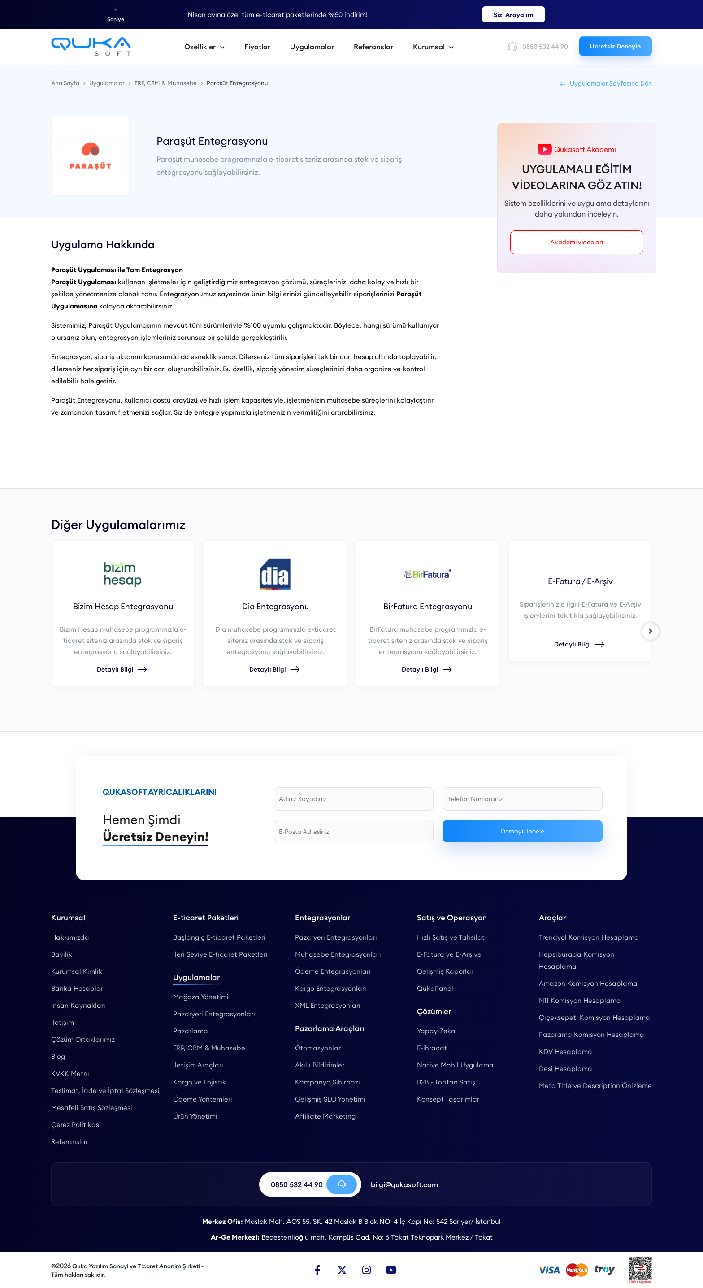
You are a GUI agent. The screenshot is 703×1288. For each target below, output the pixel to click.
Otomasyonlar (318, 1048)
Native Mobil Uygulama (455, 1065)
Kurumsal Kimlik (76, 971)
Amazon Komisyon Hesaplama (588, 983)
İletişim (62, 1022)
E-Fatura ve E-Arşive (449, 954)
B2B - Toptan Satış (446, 1082)
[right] (652, 631)
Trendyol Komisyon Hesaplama (589, 937)
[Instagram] (366, 1270)
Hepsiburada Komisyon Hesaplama (576, 960)
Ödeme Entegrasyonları (333, 971)
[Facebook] (317, 1270)
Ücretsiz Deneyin (615, 46)
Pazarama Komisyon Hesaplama (591, 1034)
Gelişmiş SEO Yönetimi (330, 1099)
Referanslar (373, 46)
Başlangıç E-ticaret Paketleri (219, 937)
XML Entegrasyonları (327, 1005)
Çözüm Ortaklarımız (83, 1039)
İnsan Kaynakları (78, 1005)
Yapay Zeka (436, 1031)
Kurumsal (433, 46)
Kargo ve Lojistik (199, 1082)
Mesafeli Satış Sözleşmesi (91, 1107)
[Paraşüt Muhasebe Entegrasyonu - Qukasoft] (91, 46)
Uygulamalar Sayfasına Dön (605, 83)
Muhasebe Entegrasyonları (338, 954)
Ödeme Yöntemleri (202, 1099)
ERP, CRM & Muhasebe (209, 1048)
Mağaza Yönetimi (201, 997)
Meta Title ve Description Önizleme (595, 1085)
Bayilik (61, 954)
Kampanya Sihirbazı (327, 1082)
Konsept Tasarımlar (448, 1099)
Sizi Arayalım (514, 15)
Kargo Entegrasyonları (330, 988)
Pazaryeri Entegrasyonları (214, 1014)
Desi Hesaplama (565, 1068)
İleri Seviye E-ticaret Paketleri (220, 954)
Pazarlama (190, 1031)
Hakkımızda (70, 937)
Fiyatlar (257, 46)
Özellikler (204, 46)
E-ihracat (432, 1048)
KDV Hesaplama (565, 1051)
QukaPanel (435, 988)
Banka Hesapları (78, 988)
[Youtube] (391, 1270)
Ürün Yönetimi (195, 1116)
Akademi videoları (577, 242)
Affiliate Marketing (325, 1116)
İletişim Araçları (198, 1065)
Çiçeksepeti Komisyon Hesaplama (594, 1017)
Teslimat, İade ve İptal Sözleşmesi (105, 1090)
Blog (58, 1056)
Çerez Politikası (76, 1124)
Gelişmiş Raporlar (445, 971)
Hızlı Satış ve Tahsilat (451, 937)
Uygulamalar (312, 46)
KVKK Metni (70, 1073)
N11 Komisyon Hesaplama (580, 1000)
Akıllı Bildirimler (319, 1065)
